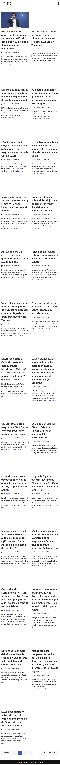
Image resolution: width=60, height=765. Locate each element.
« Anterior (6, 753)
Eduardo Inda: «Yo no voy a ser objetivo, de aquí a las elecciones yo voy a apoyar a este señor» (14, 483)
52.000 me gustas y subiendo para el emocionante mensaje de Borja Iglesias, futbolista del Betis (14, 719)
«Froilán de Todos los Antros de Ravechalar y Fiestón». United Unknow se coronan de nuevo (14, 204)
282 (43, 753)
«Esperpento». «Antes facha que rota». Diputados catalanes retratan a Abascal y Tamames (44, 38)
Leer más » (11, 118)
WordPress (39, 763)
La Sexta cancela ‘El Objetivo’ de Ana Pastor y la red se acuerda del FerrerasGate (43, 431)
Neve (19, 763)
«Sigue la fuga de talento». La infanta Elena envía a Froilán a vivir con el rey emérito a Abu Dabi (44, 483)
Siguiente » (53, 753)
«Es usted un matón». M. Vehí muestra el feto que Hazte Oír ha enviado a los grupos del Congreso (44, 96)
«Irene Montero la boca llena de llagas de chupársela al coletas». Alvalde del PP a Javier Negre (44, 149)
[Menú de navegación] (56, 3)
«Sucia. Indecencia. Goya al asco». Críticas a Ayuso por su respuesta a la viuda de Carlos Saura (14, 149)
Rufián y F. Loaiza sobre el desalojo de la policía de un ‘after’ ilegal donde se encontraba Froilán (44, 204)
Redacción (7, 52)
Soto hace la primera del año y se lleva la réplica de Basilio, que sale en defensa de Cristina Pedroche (14, 658)
